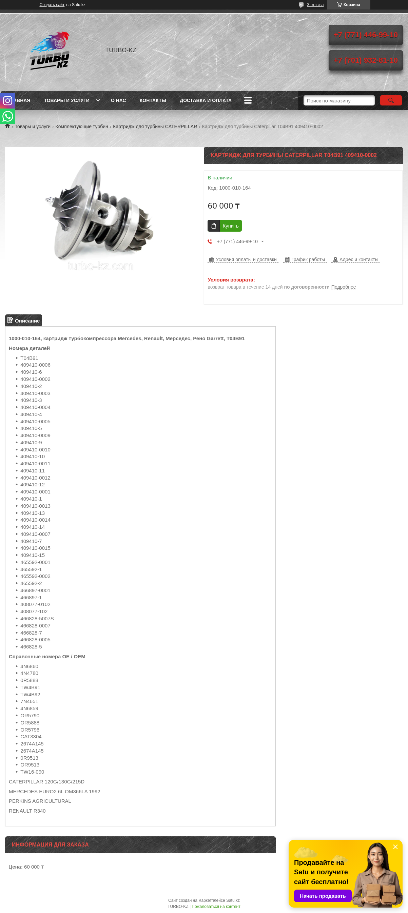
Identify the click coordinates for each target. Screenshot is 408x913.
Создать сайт (52, 4)
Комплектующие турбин (82, 126)
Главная (19, 100)
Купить (230, 226)
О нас (118, 100)
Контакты (153, 100)
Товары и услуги (67, 100)
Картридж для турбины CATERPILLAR (155, 126)
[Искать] (391, 100)
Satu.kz (233, 900)
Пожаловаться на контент (216, 906)
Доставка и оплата (206, 100)
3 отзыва (315, 4)
